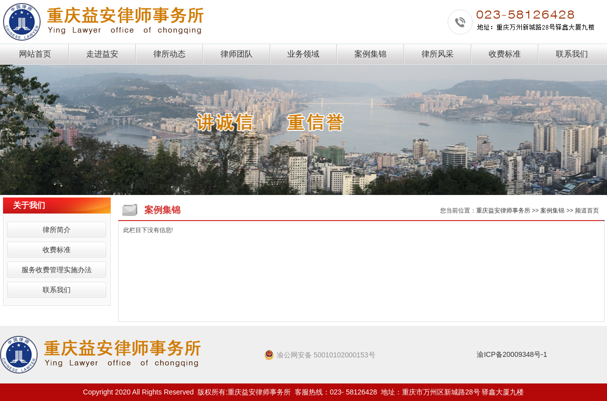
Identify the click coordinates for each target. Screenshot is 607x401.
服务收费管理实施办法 (57, 270)
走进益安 (102, 54)
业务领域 (303, 54)
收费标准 (505, 54)
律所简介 (57, 230)
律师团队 (237, 54)
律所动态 (169, 54)
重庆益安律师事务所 (503, 210)
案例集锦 (370, 54)
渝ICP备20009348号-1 (512, 354)
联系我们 (572, 54)
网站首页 (35, 54)
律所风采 (438, 54)
